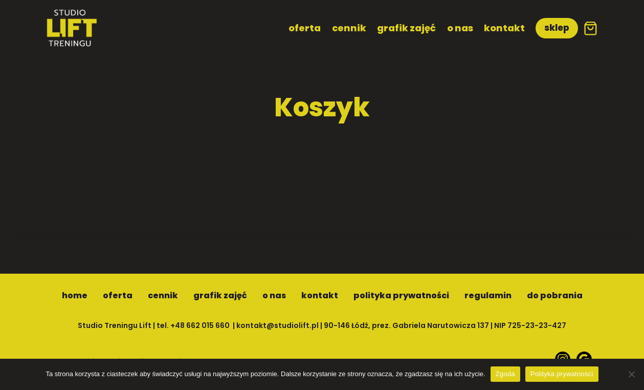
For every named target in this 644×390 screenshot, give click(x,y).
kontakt (504, 28)
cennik (349, 28)
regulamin (488, 295)
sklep (556, 28)
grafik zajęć (406, 28)
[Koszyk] (590, 28)
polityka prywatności (401, 295)
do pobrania (555, 295)
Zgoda (505, 374)
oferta (304, 28)
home (74, 295)
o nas (460, 28)
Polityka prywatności (561, 374)
